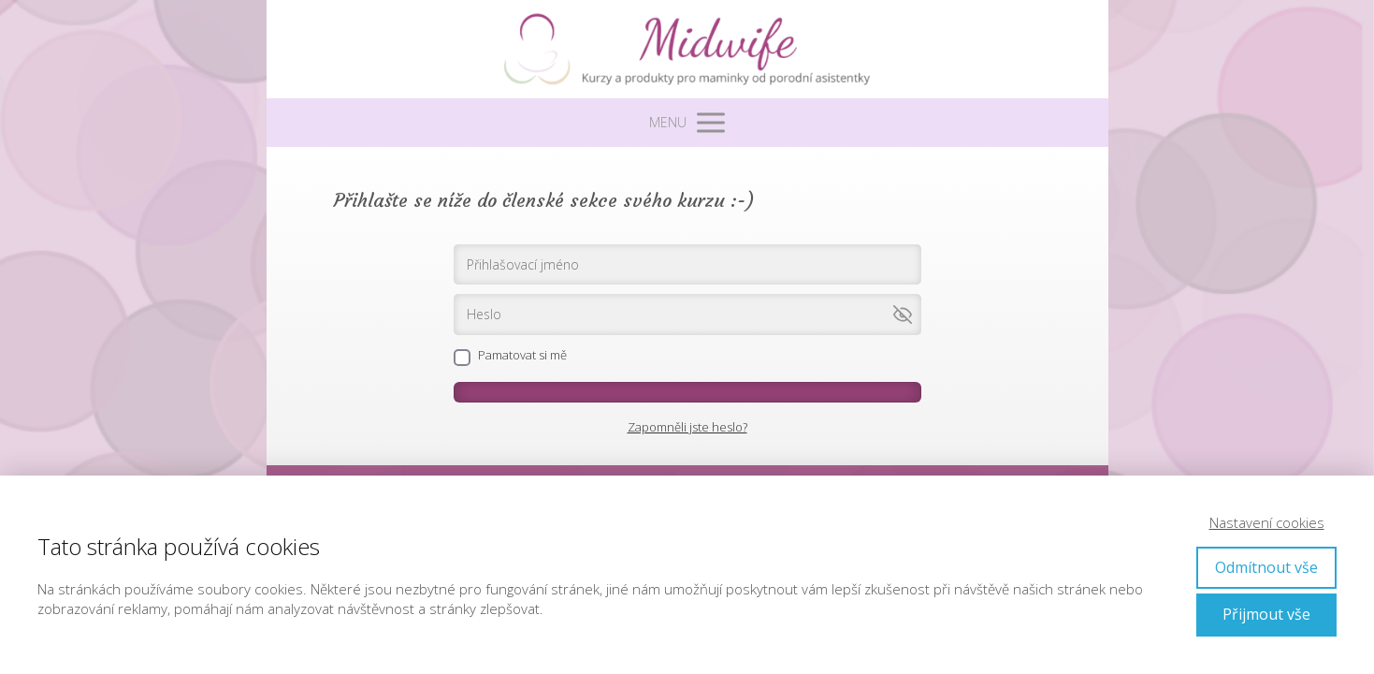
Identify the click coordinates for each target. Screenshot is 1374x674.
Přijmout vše (1266, 614)
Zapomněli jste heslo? (687, 426)
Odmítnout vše (1266, 567)
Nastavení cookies (1266, 522)
